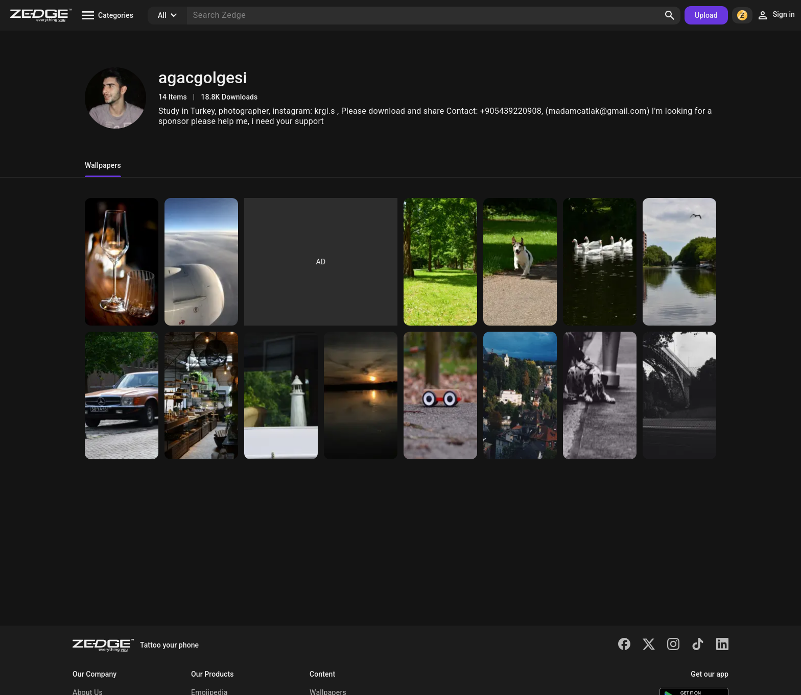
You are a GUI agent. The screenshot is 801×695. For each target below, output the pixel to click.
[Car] (121, 395)
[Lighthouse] (281, 395)
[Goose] (600, 262)
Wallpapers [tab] (103, 165)
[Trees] (440, 262)
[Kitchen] (201, 395)
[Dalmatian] (600, 395)
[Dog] (520, 262)
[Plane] (201, 262)
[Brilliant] (121, 262)
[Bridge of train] (679, 395)
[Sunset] (360, 395)
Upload (706, 15)
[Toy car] (440, 395)
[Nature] (679, 262)
